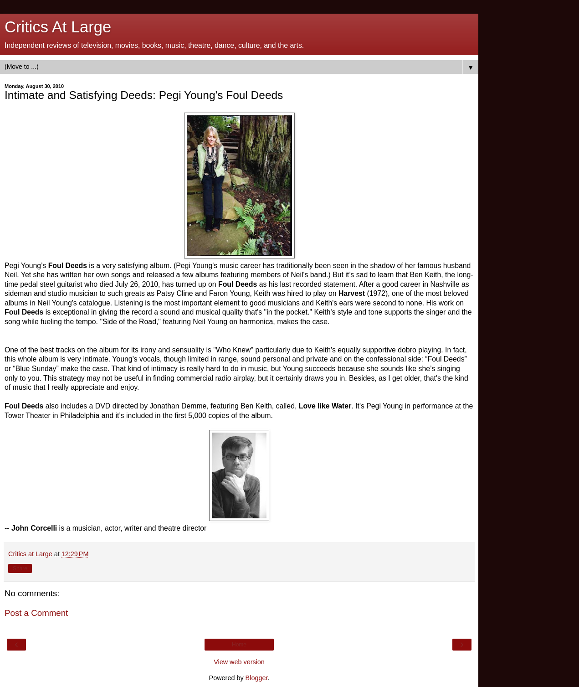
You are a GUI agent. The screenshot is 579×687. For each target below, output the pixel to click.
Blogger (257, 678)
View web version (239, 662)
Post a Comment (36, 613)
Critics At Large (58, 27)
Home (239, 644)
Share (20, 568)
